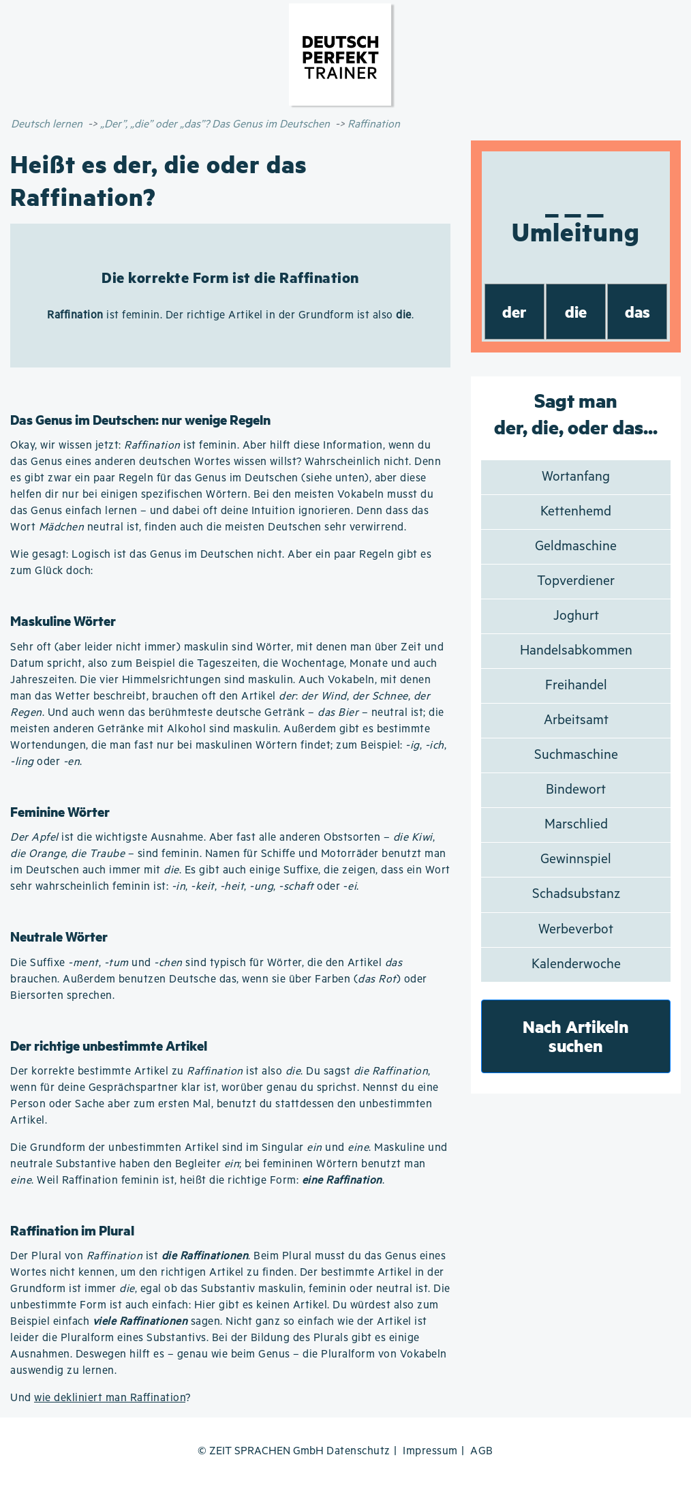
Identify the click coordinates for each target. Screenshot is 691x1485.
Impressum (430, 1451)
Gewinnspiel (575, 859)
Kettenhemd (575, 512)
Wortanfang (576, 477)
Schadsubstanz (576, 894)
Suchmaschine (576, 755)
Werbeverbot (575, 929)
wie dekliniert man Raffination (109, 1398)
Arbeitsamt (576, 720)
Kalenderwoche (576, 964)
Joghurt (576, 616)
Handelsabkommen (576, 651)
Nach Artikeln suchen (576, 1036)
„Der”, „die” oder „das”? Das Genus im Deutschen (215, 124)
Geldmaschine (576, 546)
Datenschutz (358, 1451)
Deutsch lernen (46, 124)
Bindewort (576, 790)
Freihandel (576, 685)
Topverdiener (576, 581)
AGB (481, 1451)
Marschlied (576, 824)
